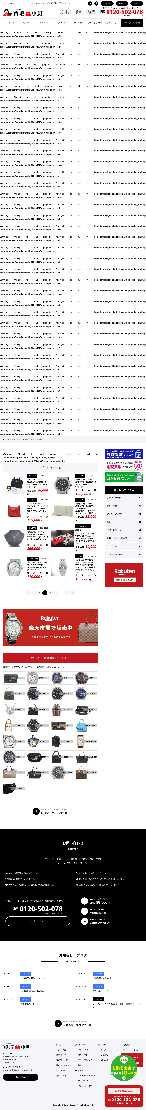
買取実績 (61, 23)
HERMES (32, 500)
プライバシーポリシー (132, 1050)
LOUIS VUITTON (83, 526)
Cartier (79, 556)
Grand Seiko (33, 558)
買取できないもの (95, 23)
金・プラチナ (124, 546)
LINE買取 (104, 1060)
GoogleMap (20, 1077)
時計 (124, 522)
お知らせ (26, 974)
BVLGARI (32, 476)
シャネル (98, 999)
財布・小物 (124, 506)
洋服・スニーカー (124, 530)
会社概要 (126, 1045)
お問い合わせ (61, 1076)
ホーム (58, 1045)
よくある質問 (112, 23)
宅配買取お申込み (124, 1091)
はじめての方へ (62, 1050)
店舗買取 (136, 3)
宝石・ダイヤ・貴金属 (124, 538)
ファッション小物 (124, 554)
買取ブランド (28, 23)
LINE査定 (107, 3)
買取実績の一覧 (62, 1060)
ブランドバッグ (124, 497)
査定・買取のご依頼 (132, 23)
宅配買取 (122, 3)
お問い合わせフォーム (38, 921)
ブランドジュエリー (124, 514)
